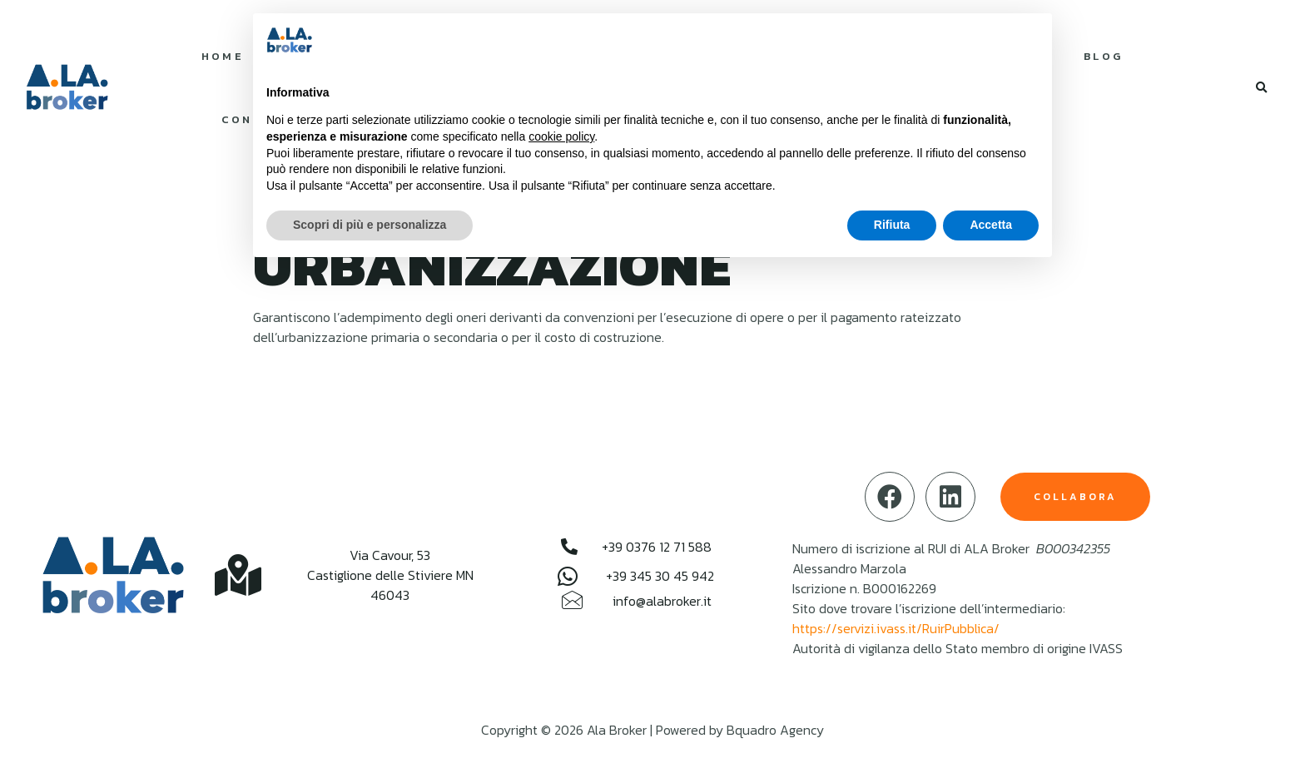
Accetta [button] (991, 224)
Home (223, 56)
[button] (1262, 88)
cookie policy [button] (561, 136)
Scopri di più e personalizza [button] (369, 224)
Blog (1104, 56)
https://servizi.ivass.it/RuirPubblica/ (896, 628)
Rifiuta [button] (892, 224)
